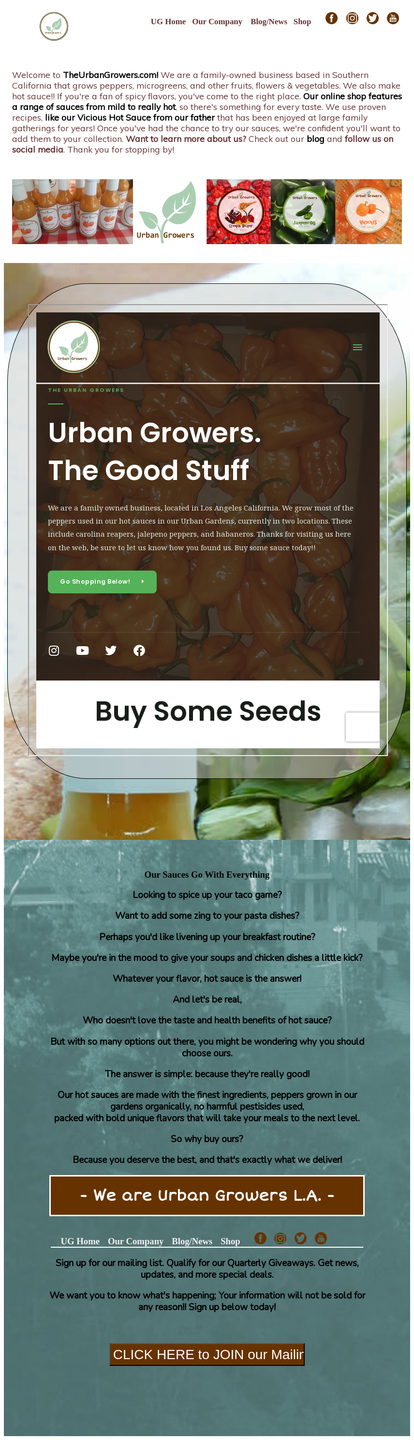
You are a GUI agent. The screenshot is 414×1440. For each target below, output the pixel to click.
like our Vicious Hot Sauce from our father (130, 117)
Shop (302, 21)
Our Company (217, 21)
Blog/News (269, 21)
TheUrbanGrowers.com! (110, 74)
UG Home (168, 21)
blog (316, 138)
